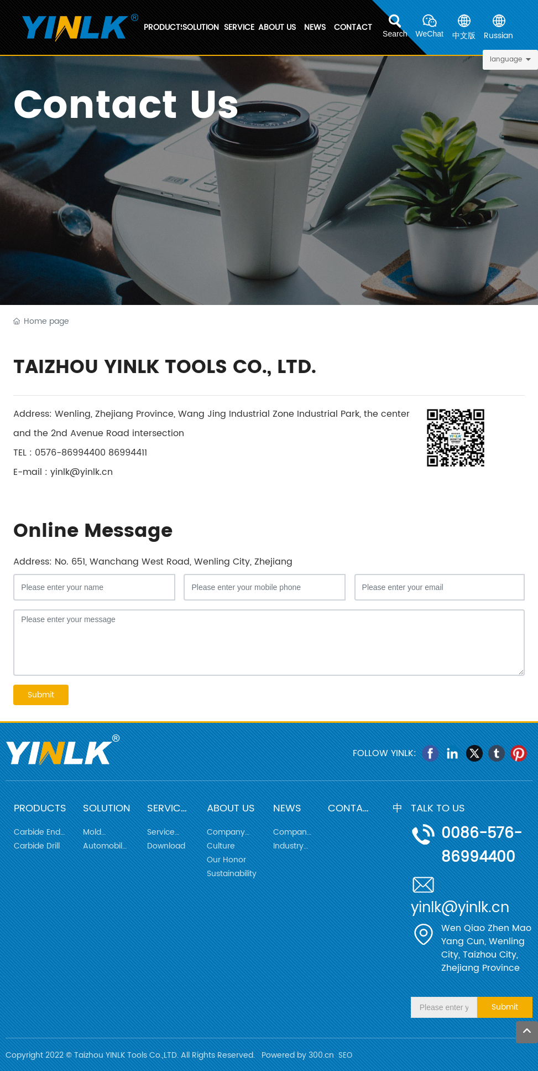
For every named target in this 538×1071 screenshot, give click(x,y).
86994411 (127, 453)
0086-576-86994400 (481, 846)
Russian (498, 35)
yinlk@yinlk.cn (81, 472)
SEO (345, 1056)
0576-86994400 (70, 453)
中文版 (464, 35)
